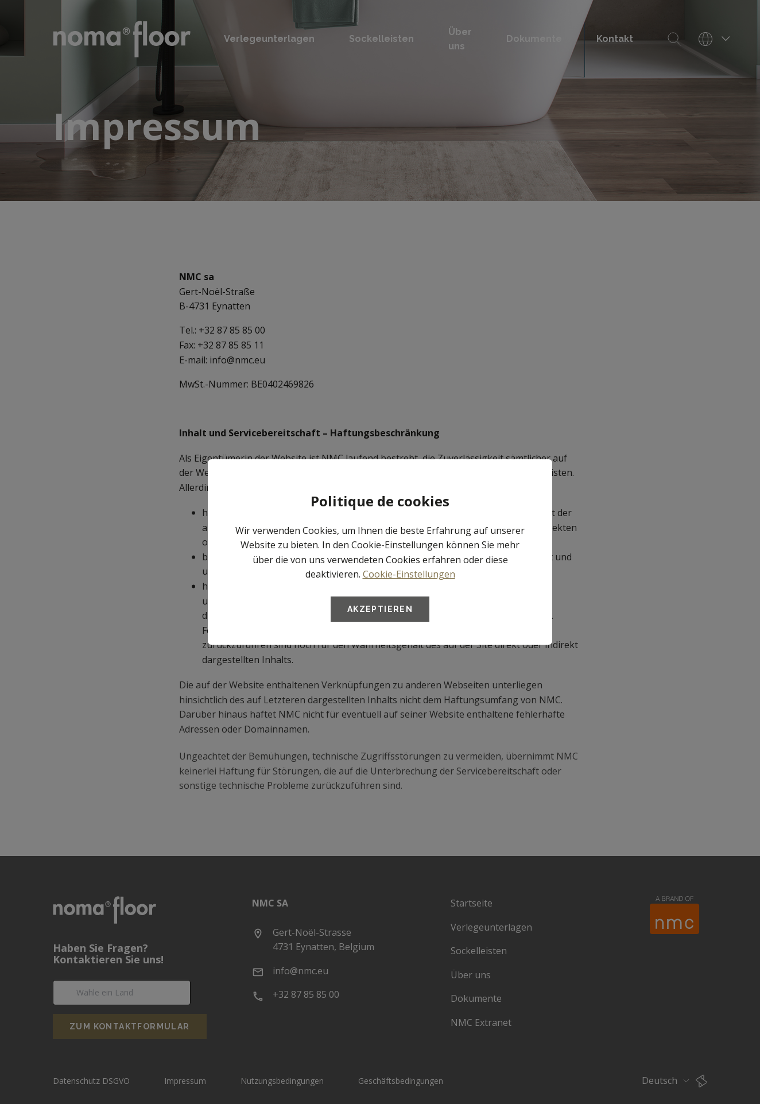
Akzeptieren (380, 609)
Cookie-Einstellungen (409, 574)
